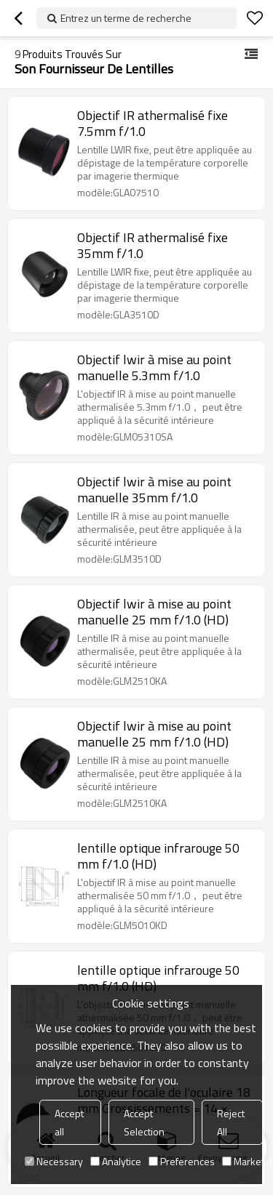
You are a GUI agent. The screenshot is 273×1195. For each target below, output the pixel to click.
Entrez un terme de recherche (125, 17)
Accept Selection (144, 1122)
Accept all (69, 1122)
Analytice (115, 1161)
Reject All (231, 1122)
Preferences (182, 1161)
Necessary (54, 1161)
